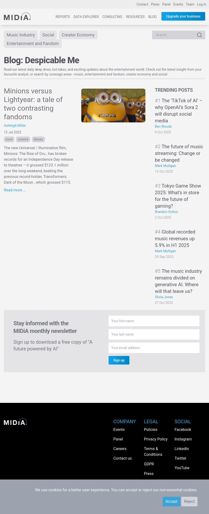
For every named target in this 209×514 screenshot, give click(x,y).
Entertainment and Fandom (33, 43)
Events (178, 4)
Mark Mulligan (165, 166)
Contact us (122, 458)
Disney (38, 139)
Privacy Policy (156, 439)
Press (155, 4)
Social (48, 34)
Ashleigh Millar (15, 125)
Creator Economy (78, 34)
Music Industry (21, 34)
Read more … (15, 190)
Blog (152, 17)
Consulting (112, 17)
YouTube (182, 468)
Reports (62, 17)
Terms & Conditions (153, 451)
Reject (189, 501)
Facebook (183, 429)
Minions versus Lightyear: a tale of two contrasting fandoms (33, 104)
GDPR (149, 464)
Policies (150, 429)
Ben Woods (163, 126)
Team (190, 4)
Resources (135, 17)
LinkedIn (182, 448)
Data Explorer (86, 17)
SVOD (9, 139)
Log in (201, 4)
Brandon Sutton (166, 212)
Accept (171, 501)
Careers (119, 448)
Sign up (119, 360)
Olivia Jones (164, 297)
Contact (142, 4)
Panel (166, 4)
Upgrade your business (183, 16)
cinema (23, 139)
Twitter (180, 458)
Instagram (183, 439)
